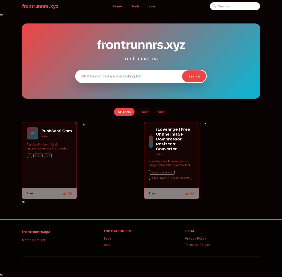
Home (117, 6)
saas (152, 6)
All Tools (124, 112)
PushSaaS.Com (56, 131)
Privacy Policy (195, 238)
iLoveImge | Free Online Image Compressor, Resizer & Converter (173, 139)
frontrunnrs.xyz (40, 6)
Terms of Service (198, 245)
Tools (135, 6)
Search (194, 76)
